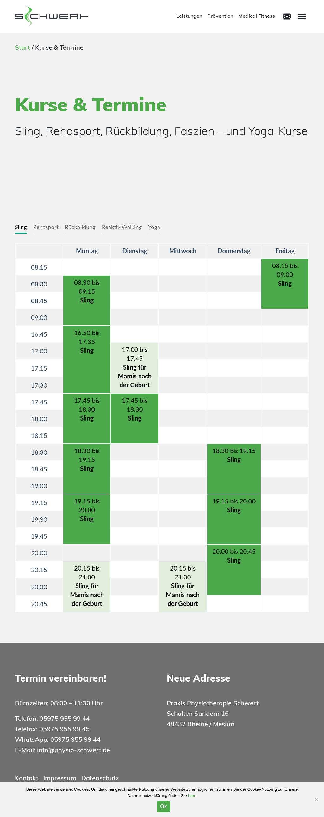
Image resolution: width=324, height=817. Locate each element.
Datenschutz (100, 779)
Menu (303, 16)
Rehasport (46, 226)
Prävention (220, 16)
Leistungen (189, 16)
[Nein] (316, 799)
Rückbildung (80, 226)
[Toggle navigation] (286, 16)
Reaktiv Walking (122, 226)
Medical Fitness (256, 16)
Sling (21, 226)
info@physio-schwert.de (73, 750)
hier (192, 795)
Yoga (154, 226)
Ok (163, 806)
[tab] (21, 227)
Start (22, 48)
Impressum (59, 779)
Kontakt (26, 779)
